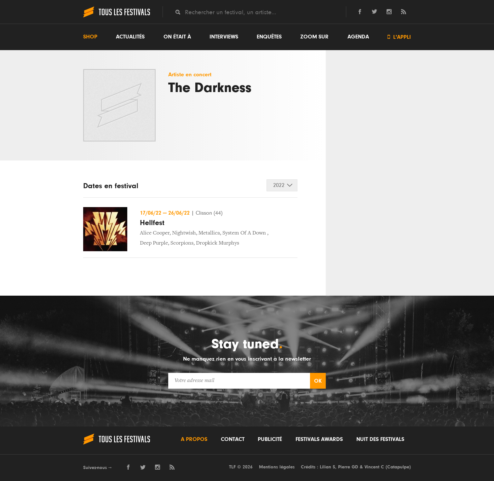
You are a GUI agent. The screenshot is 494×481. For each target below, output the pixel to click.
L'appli (399, 37)
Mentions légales (277, 467)
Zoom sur (314, 37)
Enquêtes (269, 37)
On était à (177, 37)
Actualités (130, 37)
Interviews (224, 37)
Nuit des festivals (380, 439)
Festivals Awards (319, 439)
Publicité (270, 439)
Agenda (358, 37)
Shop (90, 37)
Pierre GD (348, 467)
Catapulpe (398, 467)
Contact (232, 439)
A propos (194, 439)
